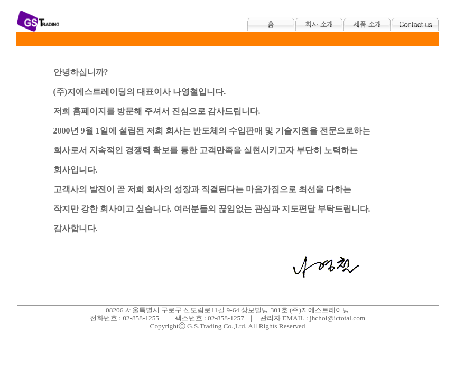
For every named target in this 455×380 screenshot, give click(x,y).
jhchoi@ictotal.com (337, 318)
